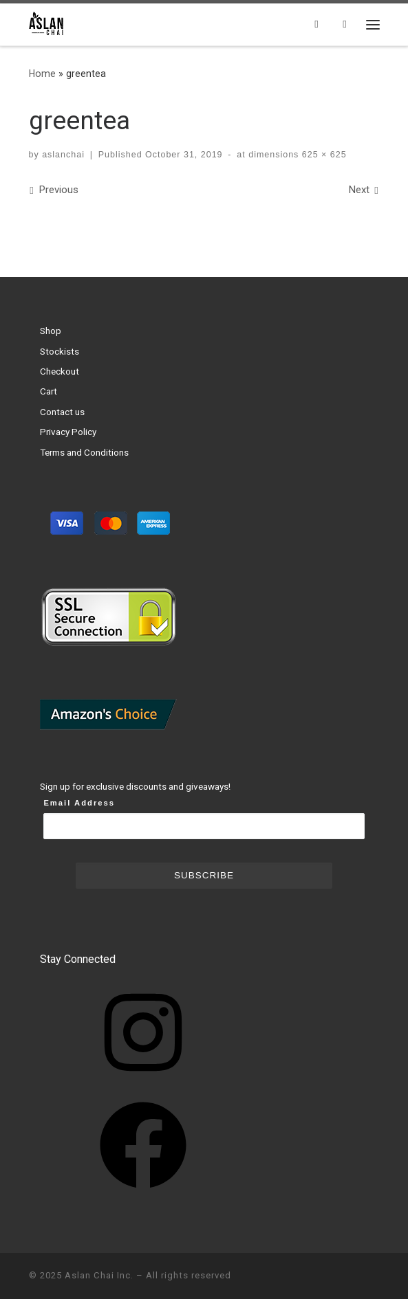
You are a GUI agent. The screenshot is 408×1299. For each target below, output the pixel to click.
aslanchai (63, 154)
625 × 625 (322, 154)
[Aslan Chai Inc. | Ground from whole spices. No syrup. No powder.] (47, 23)
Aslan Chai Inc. (99, 1275)
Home (42, 73)
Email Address (79, 803)
